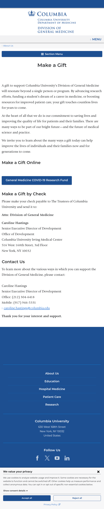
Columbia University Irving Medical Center (52, 4)
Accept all (27, 498)
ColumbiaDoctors (52, 355)
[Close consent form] (98, 471)
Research (52, 404)
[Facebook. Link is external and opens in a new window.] (37, 458)
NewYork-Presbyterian (52, 345)
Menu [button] (97, 38)
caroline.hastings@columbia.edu (27, 308)
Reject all (77, 498)
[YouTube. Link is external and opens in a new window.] (57, 458)
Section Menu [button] (52, 54)
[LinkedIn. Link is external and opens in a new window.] (67, 458)
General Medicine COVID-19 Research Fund (35, 180)
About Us (7, 46)
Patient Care (52, 397)
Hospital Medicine (52, 389)
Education (52, 381)
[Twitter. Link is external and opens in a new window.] (47, 458)
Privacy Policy (52, 504)
